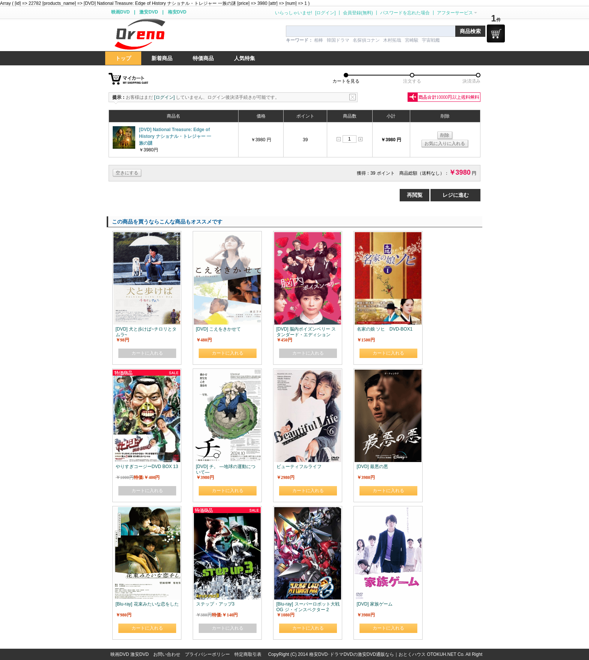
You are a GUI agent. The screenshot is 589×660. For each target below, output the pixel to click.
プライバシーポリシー (207, 654)
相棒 (318, 40)
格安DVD (177, 12)
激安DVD (148, 12)
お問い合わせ (166, 654)
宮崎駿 (411, 40)
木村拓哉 (392, 40)
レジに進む (456, 195)
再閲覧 (415, 195)
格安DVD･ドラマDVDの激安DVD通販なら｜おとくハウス (368, 654)
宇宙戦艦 (431, 40)
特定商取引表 (247, 654)
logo (139, 34)
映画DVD (120, 12)
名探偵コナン (366, 40)
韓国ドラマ (338, 40)
